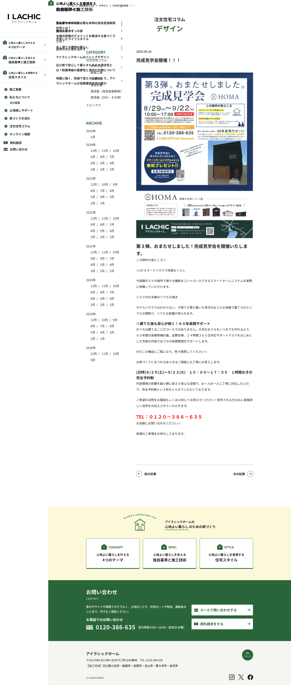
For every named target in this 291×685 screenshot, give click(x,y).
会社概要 (15, 103)
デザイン (96, 66)
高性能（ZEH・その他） (107, 97)
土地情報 (96, 78)
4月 (111, 163)
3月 (93, 169)
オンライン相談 (19, 134)
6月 (93, 163)
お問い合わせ (19, 149)
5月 (102, 163)
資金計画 (96, 85)
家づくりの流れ (19, 118)
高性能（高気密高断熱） (107, 91)
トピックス (93, 105)
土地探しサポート (21, 110)
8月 (102, 156)
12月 (94, 150)
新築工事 (96, 72)
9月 (93, 156)
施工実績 (15, 89)
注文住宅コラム (19, 126)
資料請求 (16, 142)
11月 (104, 150)
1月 (93, 137)
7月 (111, 156)
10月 (115, 150)
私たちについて (19, 97)
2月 (102, 169)
